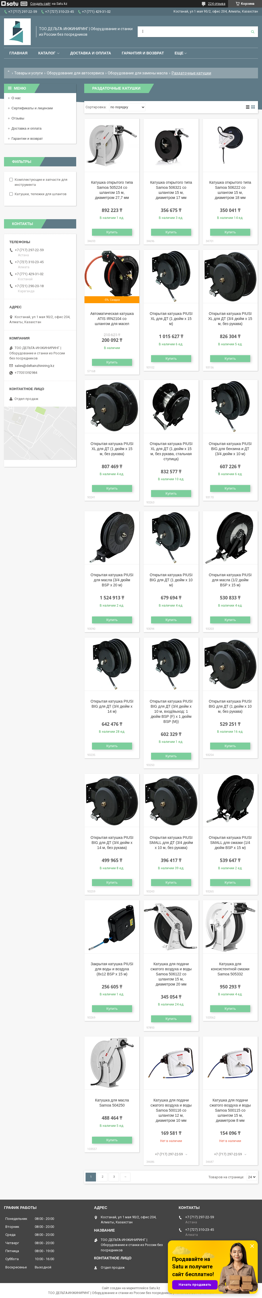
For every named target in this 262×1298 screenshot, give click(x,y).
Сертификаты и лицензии (32, 108)
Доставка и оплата (90, 53)
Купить (112, 232)
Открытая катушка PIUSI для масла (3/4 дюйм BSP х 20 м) (112, 580)
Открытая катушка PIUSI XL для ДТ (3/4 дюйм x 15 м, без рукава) (230, 318)
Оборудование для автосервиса (75, 73)
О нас (16, 98)
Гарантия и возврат (143, 53)
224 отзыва (216, 4)
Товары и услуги (28, 73)
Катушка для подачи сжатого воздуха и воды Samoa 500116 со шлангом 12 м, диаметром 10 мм (171, 1110)
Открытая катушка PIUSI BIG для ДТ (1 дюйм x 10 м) (171, 580)
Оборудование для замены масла (138, 73)
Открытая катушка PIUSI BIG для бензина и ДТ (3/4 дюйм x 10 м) (230, 449)
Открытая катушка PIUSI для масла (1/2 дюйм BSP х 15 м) (230, 580)
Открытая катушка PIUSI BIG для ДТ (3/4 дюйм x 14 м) (112, 706)
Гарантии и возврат (27, 139)
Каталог (47, 53)
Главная (18, 53)
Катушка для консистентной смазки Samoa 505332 (230, 969)
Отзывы (17, 118)
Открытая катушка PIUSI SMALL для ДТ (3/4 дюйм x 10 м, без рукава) (171, 842)
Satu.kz (154, 1288)
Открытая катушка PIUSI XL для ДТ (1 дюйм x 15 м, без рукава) (112, 449)
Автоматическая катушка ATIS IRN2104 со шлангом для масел (112, 318)
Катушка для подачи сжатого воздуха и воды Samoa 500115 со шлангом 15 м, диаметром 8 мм (230, 1110)
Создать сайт (40, 4)
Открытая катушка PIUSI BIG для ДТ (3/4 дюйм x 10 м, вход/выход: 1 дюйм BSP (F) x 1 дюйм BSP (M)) (171, 711)
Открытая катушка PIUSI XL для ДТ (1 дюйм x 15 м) (171, 318)
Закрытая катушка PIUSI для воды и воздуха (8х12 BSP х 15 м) (112, 969)
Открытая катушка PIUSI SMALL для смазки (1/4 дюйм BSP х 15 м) (230, 842)
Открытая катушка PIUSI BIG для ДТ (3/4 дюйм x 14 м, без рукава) (112, 842)
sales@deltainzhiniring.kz (34, 366)
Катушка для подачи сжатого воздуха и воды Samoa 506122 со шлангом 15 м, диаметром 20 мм (171, 974)
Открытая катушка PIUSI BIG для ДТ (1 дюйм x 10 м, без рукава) (230, 706)
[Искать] (252, 31)
